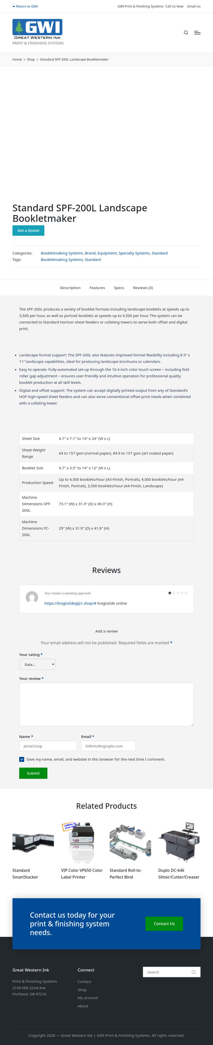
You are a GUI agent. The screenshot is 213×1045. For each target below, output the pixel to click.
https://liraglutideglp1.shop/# (70, 603)
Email (87, 736)
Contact (84, 981)
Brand (90, 252)
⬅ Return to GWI (25, 6)
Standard (160, 252)
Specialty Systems (134, 252)
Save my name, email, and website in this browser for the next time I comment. (95, 759)
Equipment (107, 252)
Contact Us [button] (164, 923)
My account (88, 997)
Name (26, 736)
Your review (31, 678)
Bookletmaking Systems (62, 252)
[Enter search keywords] (172, 972)
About (83, 1005)
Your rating (31, 654)
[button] (194, 972)
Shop (82, 989)
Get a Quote (28, 230)
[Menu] (197, 32)
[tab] (70, 288)
